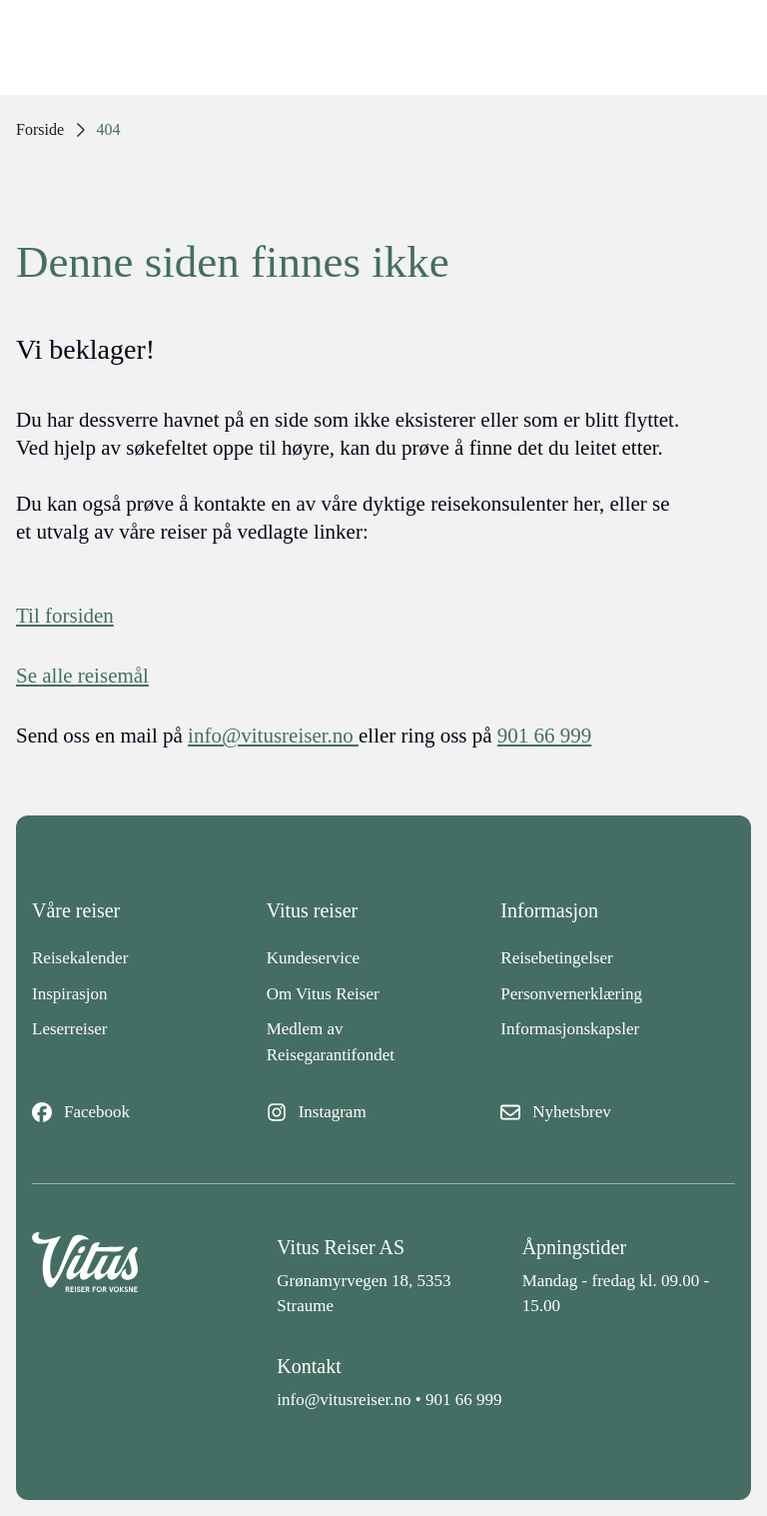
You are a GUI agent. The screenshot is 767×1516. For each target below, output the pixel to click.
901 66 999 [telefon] (544, 736)
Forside (40, 129)
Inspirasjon (70, 993)
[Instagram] (384, 1112)
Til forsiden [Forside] (65, 616)
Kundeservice (313, 957)
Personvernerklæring (571, 993)
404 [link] (109, 129)
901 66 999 (463, 1399)
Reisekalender (80, 957)
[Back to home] (138, 1275)
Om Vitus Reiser (323, 993)
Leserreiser (70, 1028)
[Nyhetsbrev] (617, 1112)
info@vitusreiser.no (343, 1399)
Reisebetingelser (556, 957)
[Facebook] (149, 1112)
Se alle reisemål (82, 676)
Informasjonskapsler (569, 1028)
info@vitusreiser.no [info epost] (273, 736)
